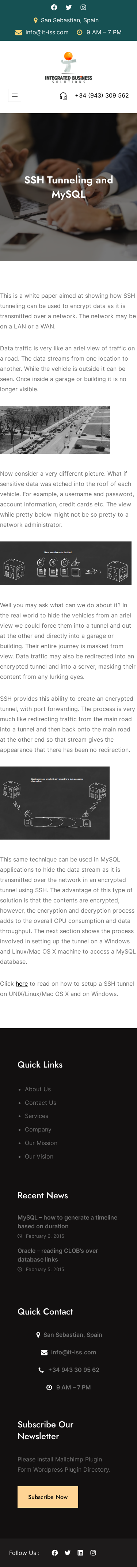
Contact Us (40, 1102)
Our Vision (39, 1156)
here (22, 983)
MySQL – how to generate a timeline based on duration (67, 1222)
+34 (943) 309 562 (102, 95)
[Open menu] (14, 95)
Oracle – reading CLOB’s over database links (58, 1255)
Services (36, 1115)
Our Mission (41, 1142)
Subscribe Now (48, 1497)
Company (38, 1129)
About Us (38, 1089)
